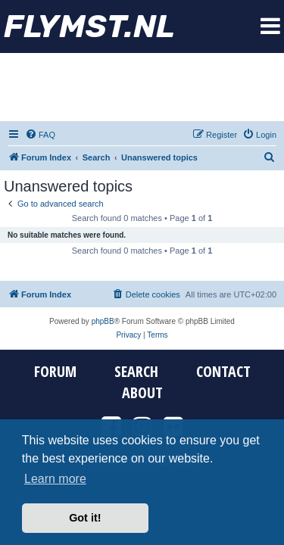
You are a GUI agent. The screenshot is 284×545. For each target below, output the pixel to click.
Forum (55, 371)
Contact (223, 371)
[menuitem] (40, 135)
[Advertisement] (142, 87)
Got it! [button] (85, 518)
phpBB (103, 321)
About (142, 393)
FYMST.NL (89, 26)
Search (136, 371)
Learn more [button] (55, 478)
